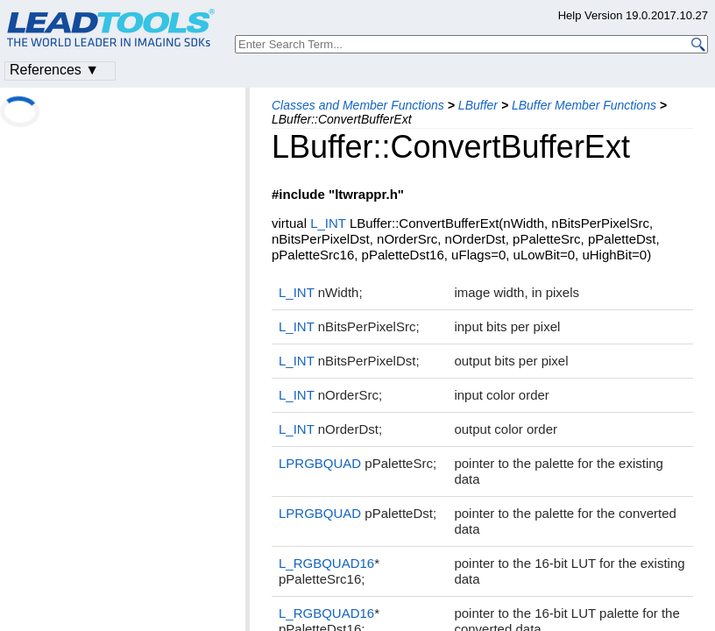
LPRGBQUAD (320, 463)
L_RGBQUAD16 (326, 563)
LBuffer (478, 105)
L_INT (328, 223)
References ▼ (54, 69)
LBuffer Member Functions (584, 105)
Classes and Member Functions (358, 105)
